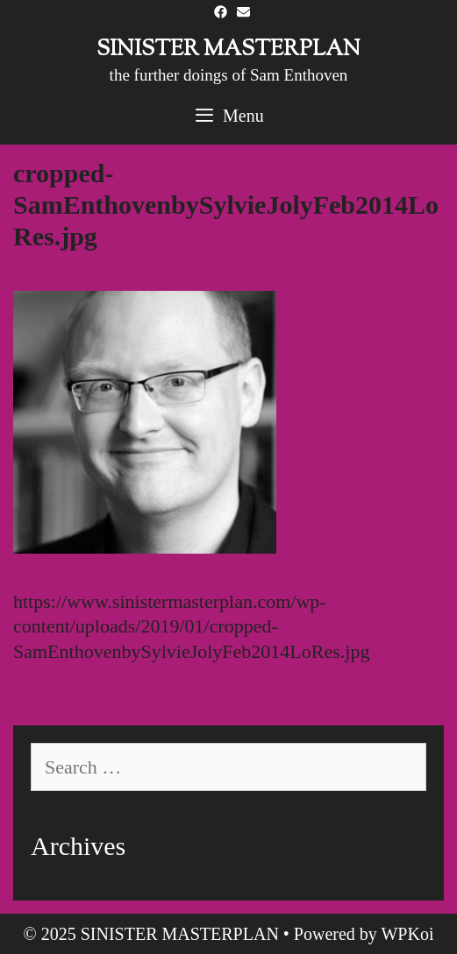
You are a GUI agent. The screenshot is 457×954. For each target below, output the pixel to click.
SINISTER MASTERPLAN (228, 50)
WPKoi (407, 933)
